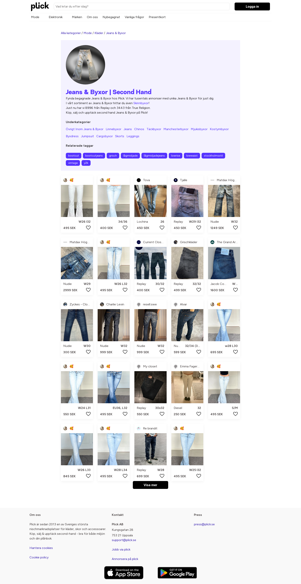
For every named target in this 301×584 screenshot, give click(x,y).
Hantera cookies (41, 548)
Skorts (119, 136)
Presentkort (157, 17)
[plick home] (40, 6)
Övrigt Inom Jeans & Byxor (84, 129)
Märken (77, 17)
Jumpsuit (87, 136)
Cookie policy (39, 557)
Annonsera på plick (125, 559)
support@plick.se (124, 540)
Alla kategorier (71, 33)
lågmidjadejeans (154, 155)
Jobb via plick (121, 549)
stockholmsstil (213, 155)
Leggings (133, 136)
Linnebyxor (113, 129)
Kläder (99, 33)
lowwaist (192, 155)
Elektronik (55, 17)
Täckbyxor (154, 129)
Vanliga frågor (134, 17)
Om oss (92, 17)
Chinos (139, 129)
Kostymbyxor (219, 129)
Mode (35, 17)
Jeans (128, 129)
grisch (113, 155)
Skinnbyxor (141, 103)
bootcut (73, 155)
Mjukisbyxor (199, 129)
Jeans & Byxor (116, 33)
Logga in (252, 6)
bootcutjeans (94, 155)
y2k (86, 163)
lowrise (175, 155)
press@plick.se (204, 524)
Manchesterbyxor (175, 129)
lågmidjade (130, 155)
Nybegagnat (111, 17)
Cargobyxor (104, 136)
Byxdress (72, 136)
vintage (73, 163)
